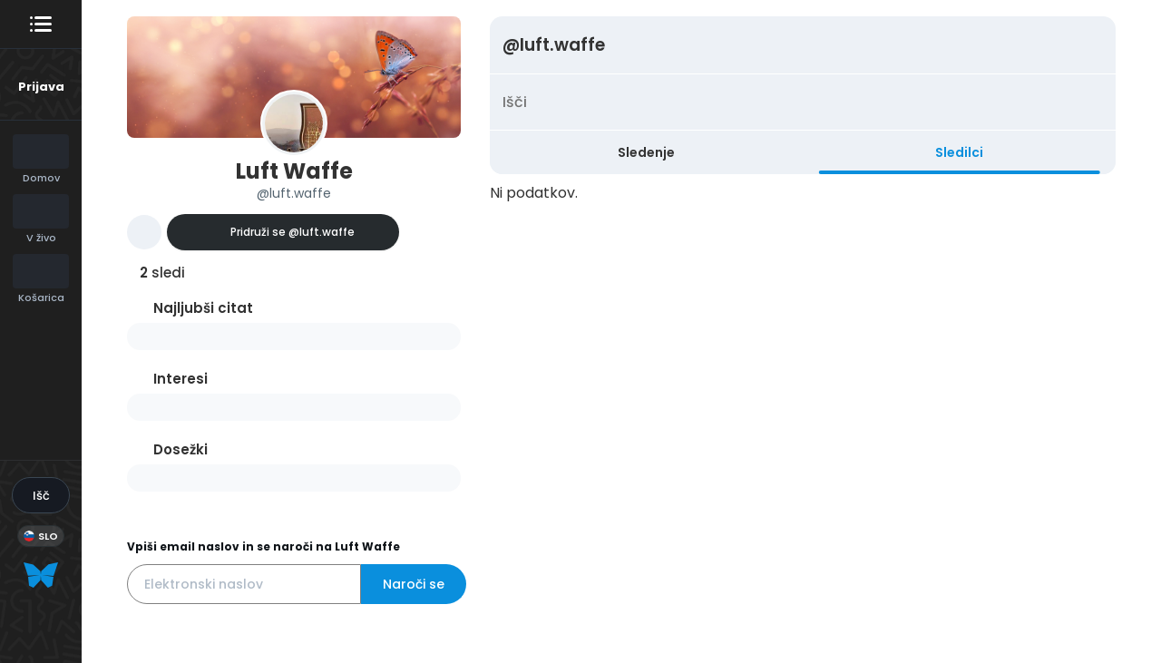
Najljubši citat (203, 307)
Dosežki (180, 449)
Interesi (180, 378)
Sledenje (646, 152)
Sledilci (959, 152)
